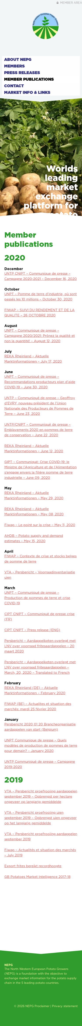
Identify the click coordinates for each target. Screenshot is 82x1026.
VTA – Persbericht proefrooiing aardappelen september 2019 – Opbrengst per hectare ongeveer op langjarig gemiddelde (40, 796)
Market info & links (27, 92)
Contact (14, 86)
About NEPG (17, 59)
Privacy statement (65, 1006)
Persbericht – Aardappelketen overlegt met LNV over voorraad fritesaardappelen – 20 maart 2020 (40, 646)
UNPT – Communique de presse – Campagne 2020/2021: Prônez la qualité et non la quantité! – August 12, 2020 (39, 336)
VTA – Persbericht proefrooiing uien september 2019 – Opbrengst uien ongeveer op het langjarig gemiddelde (40, 818)
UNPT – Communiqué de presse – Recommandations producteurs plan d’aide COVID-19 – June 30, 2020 (39, 382)
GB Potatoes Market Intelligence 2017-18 (37, 877)
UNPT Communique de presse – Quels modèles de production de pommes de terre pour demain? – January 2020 (40, 745)
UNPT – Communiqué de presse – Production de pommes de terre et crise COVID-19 (37, 598)
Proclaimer (42, 1006)
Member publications (29, 79)
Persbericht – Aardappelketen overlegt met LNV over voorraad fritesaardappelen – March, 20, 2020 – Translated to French (40, 667)
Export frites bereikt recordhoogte (32, 866)
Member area (69, 2)
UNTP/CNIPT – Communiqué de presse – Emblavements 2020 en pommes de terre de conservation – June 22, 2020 (38, 430)
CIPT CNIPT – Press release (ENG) (32, 630)
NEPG (29, 1006)
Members (14, 66)
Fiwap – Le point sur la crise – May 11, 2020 (39, 525)
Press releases (22, 72)
